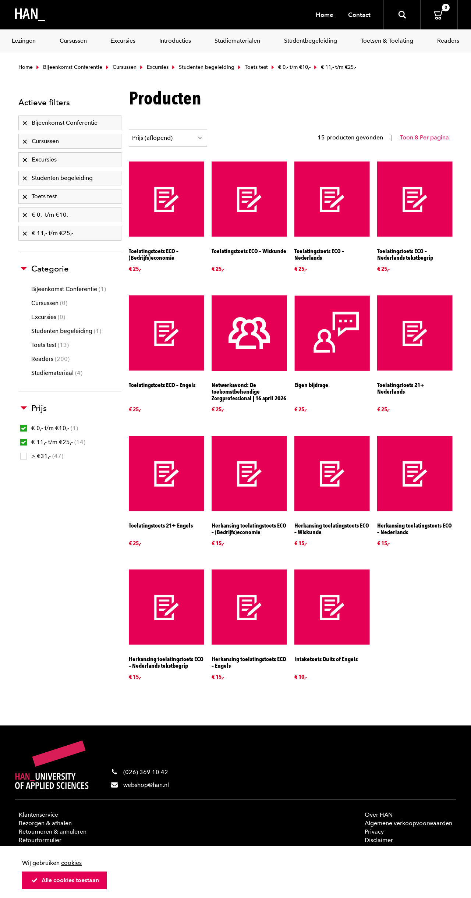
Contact (359, 14)
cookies (71, 862)
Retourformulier (40, 840)
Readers (50, 358)
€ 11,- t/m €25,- (52, 442)
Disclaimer (379, 840)
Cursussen (120, 67)
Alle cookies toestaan (65, 880)
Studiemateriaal (56, 372)
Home (324, 14)
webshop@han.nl (146, 784)
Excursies (153, 67)
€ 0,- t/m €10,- (290, 67)
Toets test (252, 67)
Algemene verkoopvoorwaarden (408, 823)
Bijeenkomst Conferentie (68, 67)
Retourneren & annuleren (52, 831)
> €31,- (41, 455)
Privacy (374, 831)
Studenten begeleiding (202, 67)
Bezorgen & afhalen (45, 823)
